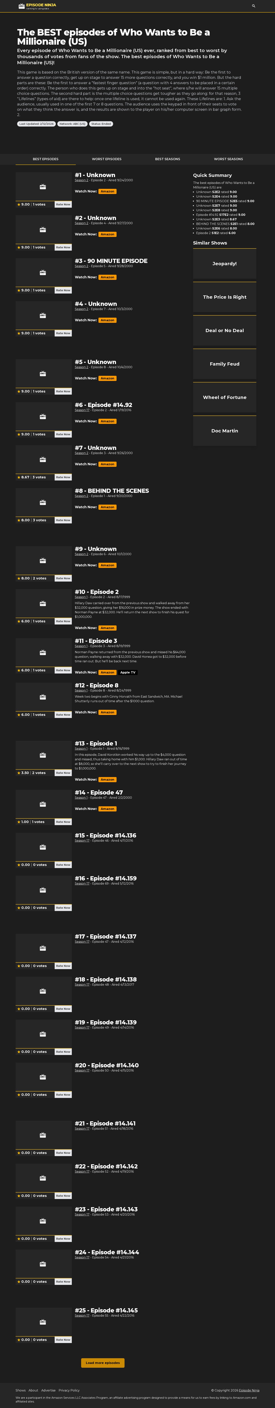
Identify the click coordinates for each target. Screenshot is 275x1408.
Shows (21, 1390)
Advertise (48, 1390)
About (33, 1390)
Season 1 (81, 597)
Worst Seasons (228, 159)
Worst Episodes (107, 159)
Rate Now (63, 204)
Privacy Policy (69, 1390)
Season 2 (81, 180)
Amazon (107, 191)
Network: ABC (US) (72, 124)
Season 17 (82, 410)
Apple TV (127, 672)
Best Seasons (167, 159)
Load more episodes (103, 1363)
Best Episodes (45, 159)
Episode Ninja (249, 1390)
